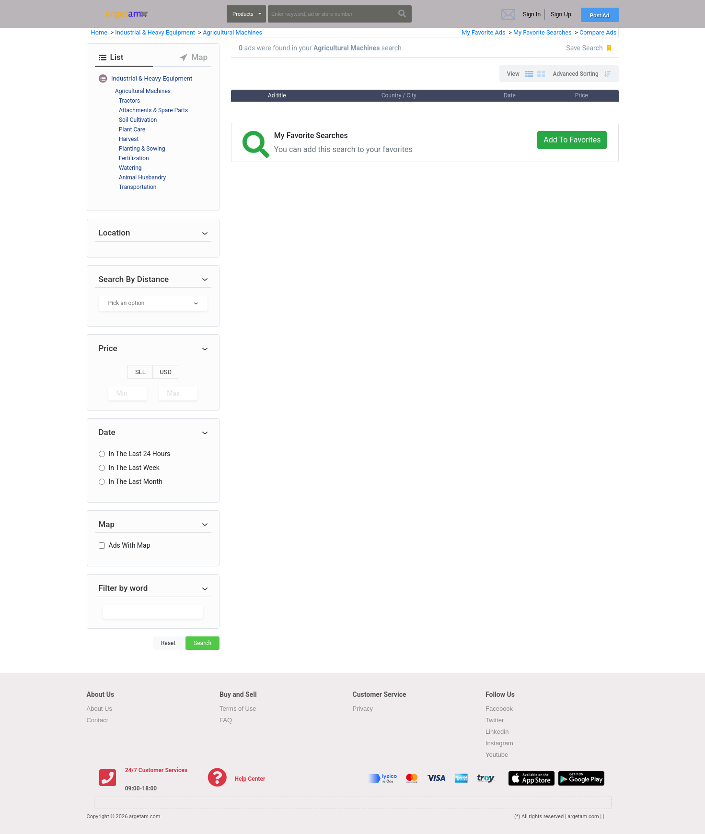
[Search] (340, 14)
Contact (97, 720)
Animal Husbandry (142, 177)
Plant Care (132, 129)
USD (166, 372)
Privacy (363, 708)
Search (202, 643)
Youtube (496, 754)
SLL (140, 372)
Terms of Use (238, 708)
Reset (168, 643)
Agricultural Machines (232, 32)
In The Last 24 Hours (140, 454)
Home (100, 32)
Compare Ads (597, 32)
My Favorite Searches (543, 32)
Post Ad (600, 15)
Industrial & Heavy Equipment (155, 32)
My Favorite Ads (483, 32)
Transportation (138, 187)
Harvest (129, 139)
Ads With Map (129, 545)
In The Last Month (135, 481)
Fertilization (134, 158)
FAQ (226, 720)
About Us (99, 708)
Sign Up (561, 14)
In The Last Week (134, 467)
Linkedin (497, 731)
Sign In (532, 14)
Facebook (499, 708)
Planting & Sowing (142, 148)
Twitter (494, 720)
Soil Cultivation (138, 120)
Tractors (129, 100)
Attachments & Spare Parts (153, 110)
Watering (130, 167)
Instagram (499, 743)
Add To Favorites (572, 139)
